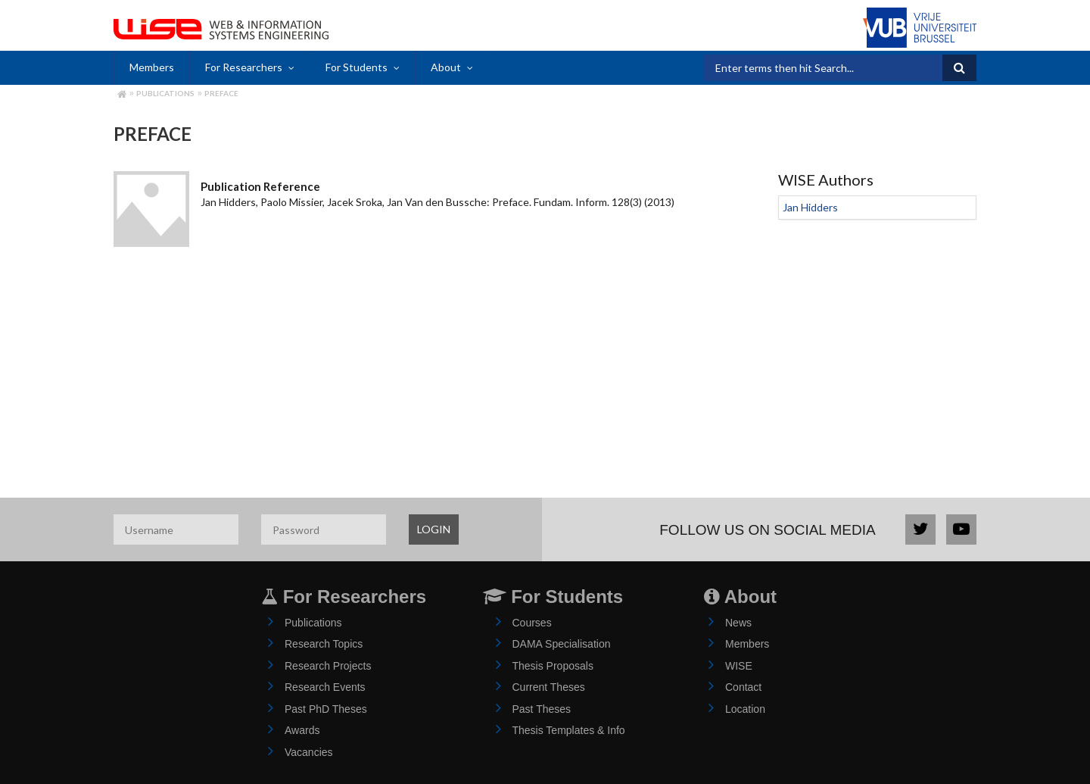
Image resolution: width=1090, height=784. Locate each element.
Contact (743, 687)
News (738, 623)
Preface (221, 93)
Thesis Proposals (552, 666)
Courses (532, 623)
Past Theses (541, 709)
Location (745, 709)
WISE (738, 666)
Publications (165, 93)
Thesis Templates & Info (568, 730)
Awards (302, 730)
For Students (356, 67)
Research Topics (324, 644)
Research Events (325, 687)
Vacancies (309, 752)
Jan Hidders (810, 207)
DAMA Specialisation (561, 644)
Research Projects (328, 666)
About (446, 67)
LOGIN (433, 529)
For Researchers (243, 67)
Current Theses (548, 687)
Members (151, 67)
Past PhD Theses (326, 709)
